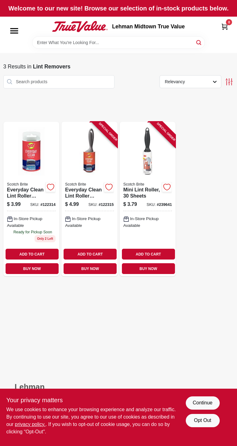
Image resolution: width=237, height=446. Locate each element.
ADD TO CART (32, 254)
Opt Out (202, 420)
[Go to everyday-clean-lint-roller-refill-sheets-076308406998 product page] (31, 199)
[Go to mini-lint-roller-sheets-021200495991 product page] (148, 199)
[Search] (199, 42)
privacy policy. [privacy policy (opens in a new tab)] (30, 424)
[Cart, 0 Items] (225, 26)
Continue (202, 402)
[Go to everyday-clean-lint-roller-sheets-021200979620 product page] (89, 199)
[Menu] (14, 31)
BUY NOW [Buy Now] (32, 269)
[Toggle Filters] (229, 81)
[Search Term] (118, 42)
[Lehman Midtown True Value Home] (80, 26)
